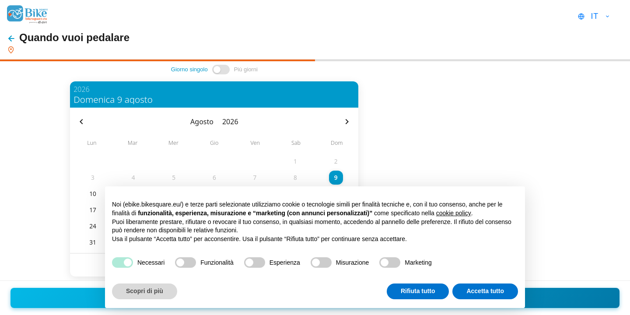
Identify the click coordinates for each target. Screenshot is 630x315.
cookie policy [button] (453, 213)
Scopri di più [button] (144, 290)
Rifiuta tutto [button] (418, 290)
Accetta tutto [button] (485, 290)
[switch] (221, 69)
